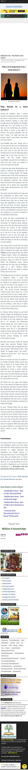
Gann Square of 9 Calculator (8, 595)
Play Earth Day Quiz (6, 581)
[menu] (3, 1)
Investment (21, 646)
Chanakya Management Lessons (7, 653)
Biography (15, 646)
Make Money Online (4, 643)
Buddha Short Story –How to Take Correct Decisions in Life (14, 505)
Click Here (19, 480)
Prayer (2, 648)
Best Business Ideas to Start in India (7, 651)
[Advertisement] (14, 38)
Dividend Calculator (6, 584)
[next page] (21, 542)
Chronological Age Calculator (9, 597)
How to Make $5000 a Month (6, 666)
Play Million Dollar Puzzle (8, 589)
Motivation (7, 62)
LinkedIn (3, 709)
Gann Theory (22, 659)
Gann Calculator (6, 578)
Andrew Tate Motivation (16, 648)
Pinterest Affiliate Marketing (6, 672)
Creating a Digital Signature (8, 592)
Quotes (18, 643)
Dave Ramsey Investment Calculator (10, 600)
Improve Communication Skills (6, 669)
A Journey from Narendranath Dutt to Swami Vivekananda (11, 513)
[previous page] (7, 542)
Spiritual (22, 640)
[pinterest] (25, 535)
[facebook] (18, 535)
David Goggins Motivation (19, 653)
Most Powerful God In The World (20, 669)
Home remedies (4, 646)
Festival (10, 646)
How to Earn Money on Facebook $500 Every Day (10, 664)
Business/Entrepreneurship (14, 640)
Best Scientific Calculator (8, 587)
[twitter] (21, 535)
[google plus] (23, 535)
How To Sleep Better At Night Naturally (8, 661)
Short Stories (13, 62)
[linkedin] (26, 535)
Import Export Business (18, 666)
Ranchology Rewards (17, 672)
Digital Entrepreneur (5, 656)
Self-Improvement (4, 640)
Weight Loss (8, 648)
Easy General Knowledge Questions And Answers (10, 659)
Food (22, 643)
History (2, 62)
